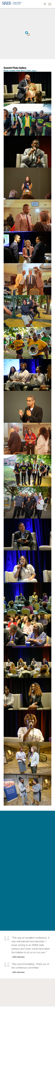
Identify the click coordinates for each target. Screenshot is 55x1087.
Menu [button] (49, 4)
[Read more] (27, 88)
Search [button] (44, 4)
